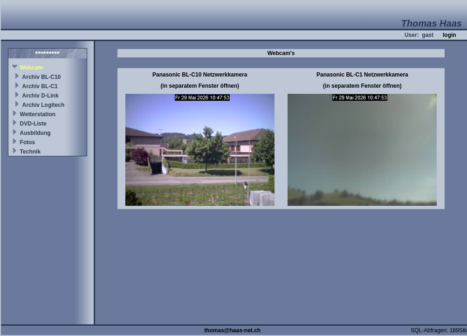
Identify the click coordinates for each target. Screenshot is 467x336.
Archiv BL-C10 (41, 77)
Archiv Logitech (43, 105)
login (449, 35)
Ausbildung (35, 133)
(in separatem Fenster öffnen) (199, 86)
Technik (30, 151)
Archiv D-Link (40, 95)
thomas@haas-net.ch (232, 330)
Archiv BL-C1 (40, 86)
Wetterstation (37, 114)
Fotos (27, 142)
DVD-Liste (33, 123)
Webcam (31, 67)
